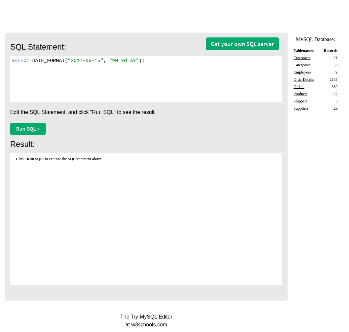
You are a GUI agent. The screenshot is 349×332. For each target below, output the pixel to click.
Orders (298, 86)
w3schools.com (149, 324)
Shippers (300, 101)
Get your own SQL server (242, 44)
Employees (302, 72)
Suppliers (300, 108)
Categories (301, 65)
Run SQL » (28, 128)
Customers (301, 57)
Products (300, 94)
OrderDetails (303, 79)
